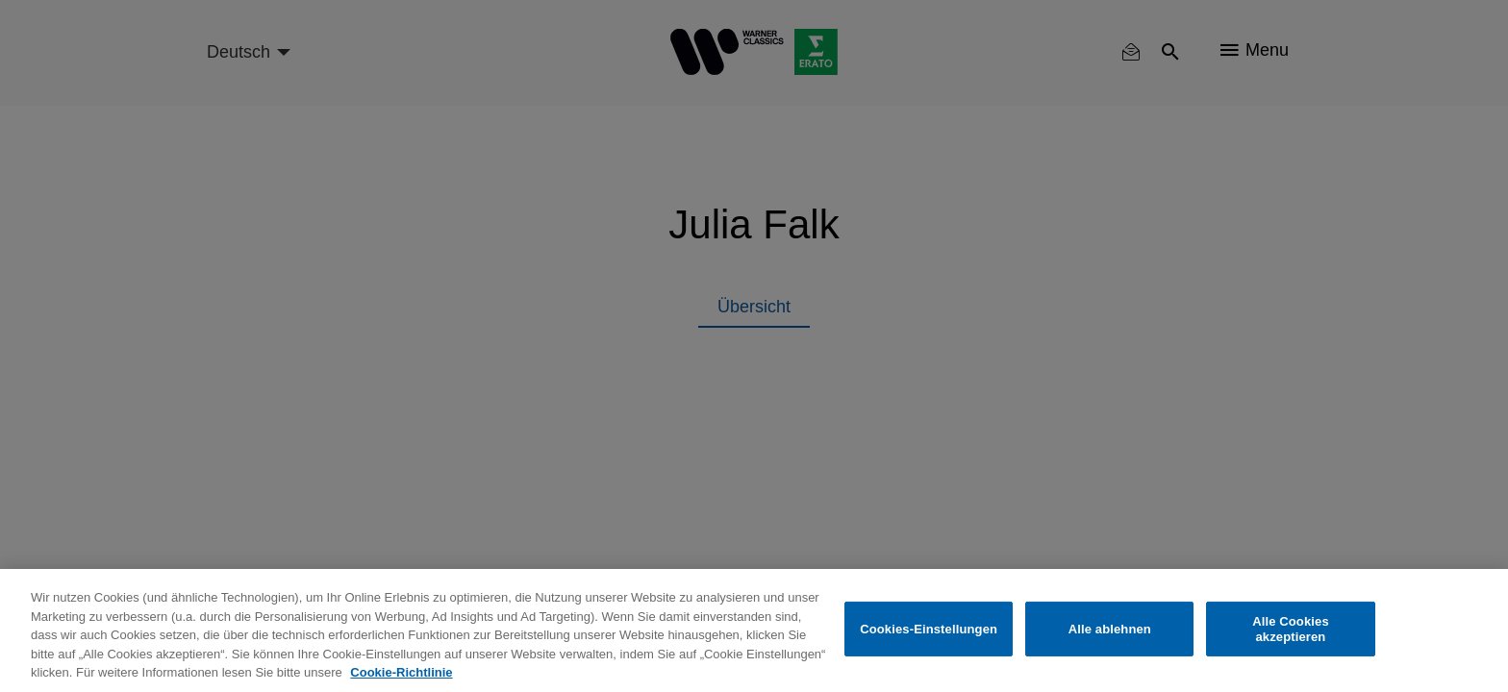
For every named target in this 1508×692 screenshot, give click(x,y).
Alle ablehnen (1109, 629)
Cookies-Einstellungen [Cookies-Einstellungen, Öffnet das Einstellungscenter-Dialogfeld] (928, 629)
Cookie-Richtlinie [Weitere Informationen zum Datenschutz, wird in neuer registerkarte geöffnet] (401, 672)
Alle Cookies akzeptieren (1290, 629)
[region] (754, 630)
